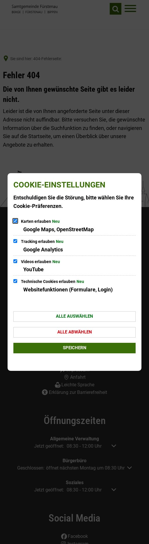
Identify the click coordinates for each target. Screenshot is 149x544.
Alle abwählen (74, 332)
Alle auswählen (74, 316)
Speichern (74, 347)
